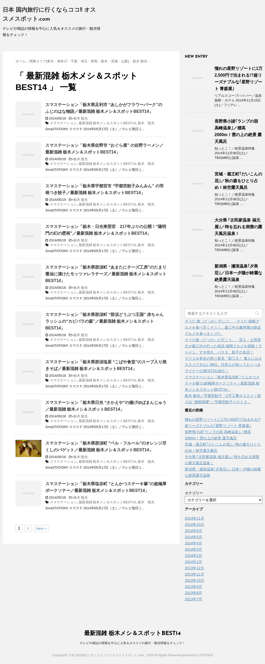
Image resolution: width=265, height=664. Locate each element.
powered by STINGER (197, 655)
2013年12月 (194, 568)
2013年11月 (194, 574)
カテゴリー (194, 493)
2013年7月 (193, 599)
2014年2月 (193, 556)
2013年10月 (194, 580)
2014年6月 (193, 531)
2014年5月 (193, 537)
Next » (41, 528)
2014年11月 (194, 518)
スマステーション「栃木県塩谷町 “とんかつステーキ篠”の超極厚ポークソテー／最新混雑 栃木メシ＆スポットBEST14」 (222, 383)
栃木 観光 (80, 118)
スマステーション (63, 123)
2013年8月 (193, 593)
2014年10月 (194, 524)
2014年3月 (193, 549)
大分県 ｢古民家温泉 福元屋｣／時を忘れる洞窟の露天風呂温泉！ (238, 227)
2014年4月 (193, 543)
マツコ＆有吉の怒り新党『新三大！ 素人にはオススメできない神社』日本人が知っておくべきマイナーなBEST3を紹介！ (223, 364)
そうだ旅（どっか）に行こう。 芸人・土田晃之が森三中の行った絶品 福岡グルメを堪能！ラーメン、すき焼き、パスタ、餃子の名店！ (223, 346)
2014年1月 (193, 562)
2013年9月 (193, 587)
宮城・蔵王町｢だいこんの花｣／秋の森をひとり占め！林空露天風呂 (238, 181)
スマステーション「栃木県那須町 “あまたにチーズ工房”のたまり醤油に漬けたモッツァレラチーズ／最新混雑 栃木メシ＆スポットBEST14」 (105, 274)
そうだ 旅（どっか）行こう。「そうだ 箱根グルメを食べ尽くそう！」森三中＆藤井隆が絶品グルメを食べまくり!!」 (223, 327)
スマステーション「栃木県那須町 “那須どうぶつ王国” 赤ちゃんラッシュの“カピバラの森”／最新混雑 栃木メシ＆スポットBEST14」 (104, 321)
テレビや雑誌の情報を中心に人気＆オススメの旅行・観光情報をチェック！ (132, 643)
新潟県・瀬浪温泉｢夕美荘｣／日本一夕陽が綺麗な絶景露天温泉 (238, 273)
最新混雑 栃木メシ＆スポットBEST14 (107, 123)
